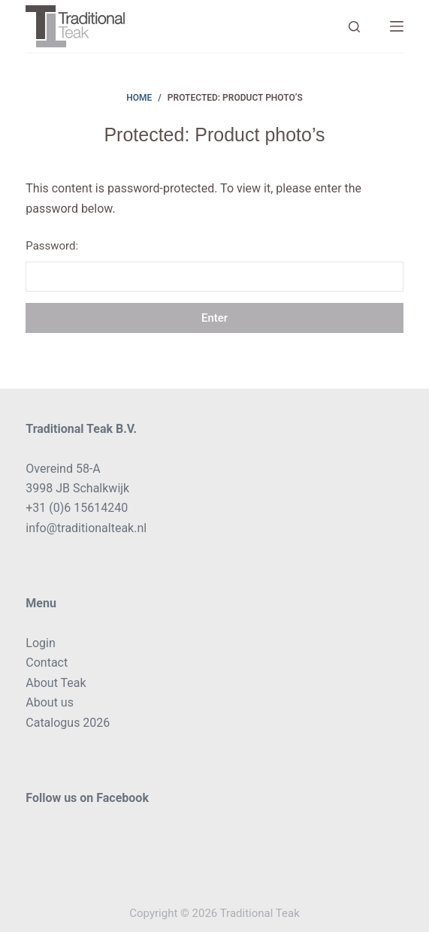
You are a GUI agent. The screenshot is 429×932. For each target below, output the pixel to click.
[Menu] (396, 26)
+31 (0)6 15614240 (77, 508)
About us (50, 702)
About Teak (56, 683)
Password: (214, 265)
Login (40, 643)
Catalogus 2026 (68, 723)
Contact (47, 662)
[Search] (354, 26)
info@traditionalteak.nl (86, 528)
